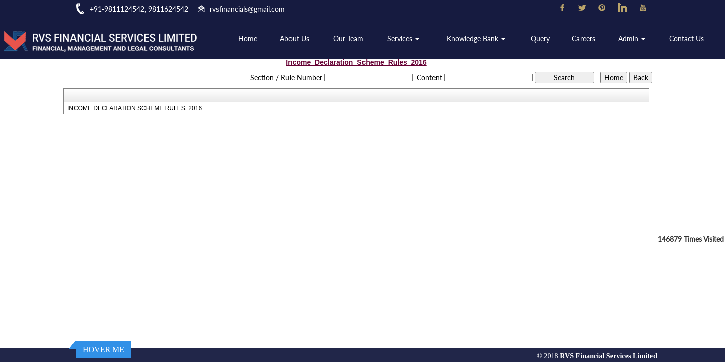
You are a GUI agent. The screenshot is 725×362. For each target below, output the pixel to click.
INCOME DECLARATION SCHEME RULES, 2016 (134, 108)
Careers (583, 38)
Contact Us (686, 38)
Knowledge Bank (476, 38)
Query (540, 38)
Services (403, 38)
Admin (631, 38)
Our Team (348, 38)
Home (247, 38)
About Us (294, 38)
